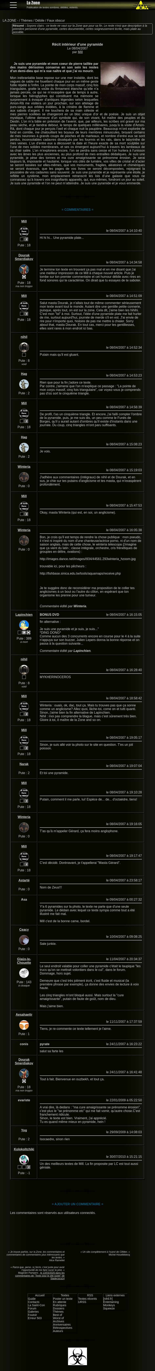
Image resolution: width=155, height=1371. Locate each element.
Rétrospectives (62, 1327)
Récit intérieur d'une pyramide (77, 44)
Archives (58, 1321)
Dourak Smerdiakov (24, 257)
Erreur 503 (35, 1318)
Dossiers (58, 1308)
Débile (39, 20)
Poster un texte (63, 1298)
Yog (24, 1130)
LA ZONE (9, 20)
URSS (82, 1302)
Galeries (33, 1311)
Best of (57, 1314)
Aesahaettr (24, 1014)
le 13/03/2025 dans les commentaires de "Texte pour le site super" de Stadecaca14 (40, 1275)
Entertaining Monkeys (111, 1303)
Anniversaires (62, 1324)
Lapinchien (24, 614)
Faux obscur (56, 20)
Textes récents (87, 1298)
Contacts (33, 1302)
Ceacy (24, 929)
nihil (24, 337)
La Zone (33, 2)
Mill (80, 52)
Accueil (39, 1295)
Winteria (24, 466)
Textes (65, 1295)
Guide (32, 1298)
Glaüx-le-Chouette (24, 960)
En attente (59, 1302)
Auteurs (58, 1331)
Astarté (23, 880)
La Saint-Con (36, 1305)
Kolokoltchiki (24, 1149)
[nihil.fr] (108, 1298)
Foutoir (32, 1314)
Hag (24, 374)
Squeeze (109, 1308)
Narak (24, 764)
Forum (32, 1308)
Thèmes (26, 20)
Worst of (58, 1318)
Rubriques (59, 1305)
